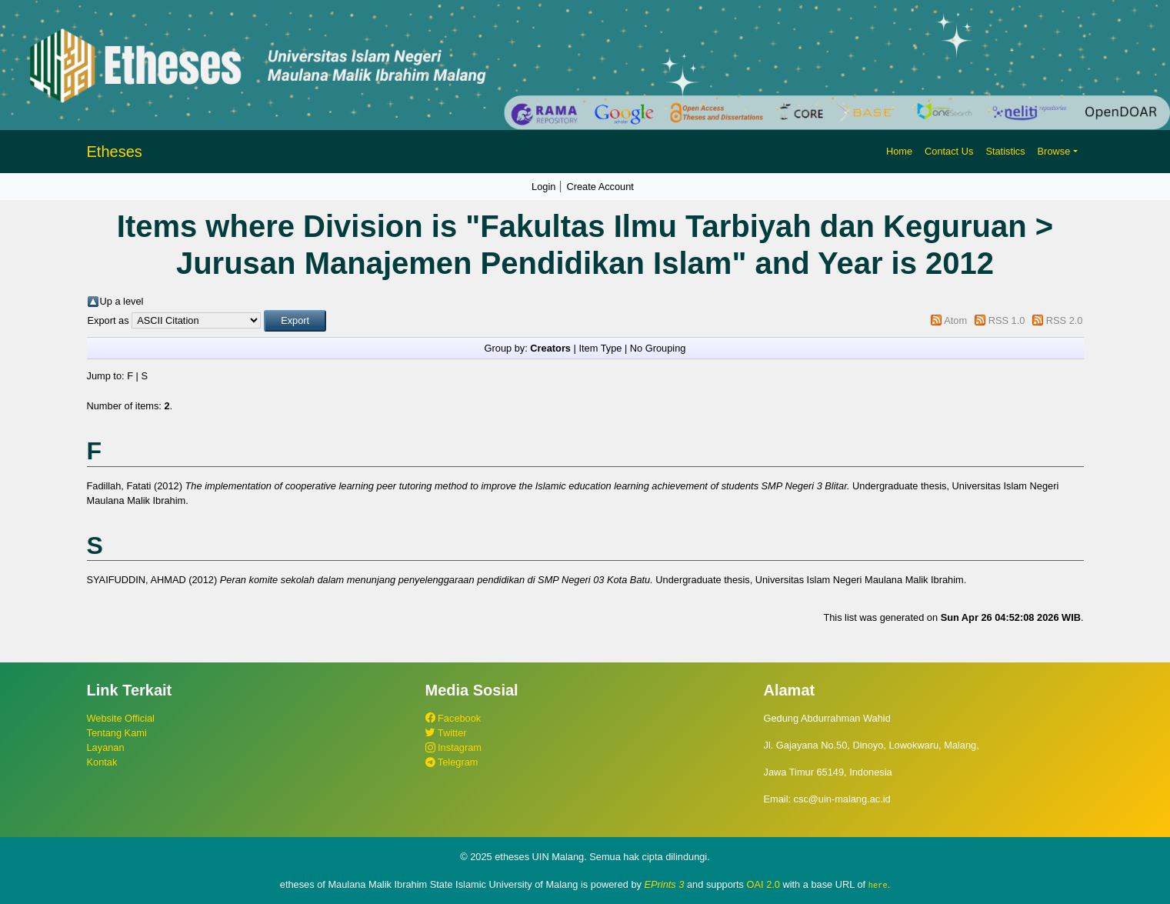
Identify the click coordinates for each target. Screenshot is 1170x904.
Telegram (451, 762)
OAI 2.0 (763, 884)
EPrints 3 (665, 884)
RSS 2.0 (1064, 320)
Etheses (114, 151)
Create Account (600, 186)
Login (543, 186)
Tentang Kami (117, 733)
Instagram (453, 747)
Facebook (453, 718)
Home (899, 151)
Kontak (102, 762)
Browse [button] (1054, 151)
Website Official (121, 718)
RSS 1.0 (1006, 320)
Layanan (106, 747)
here (878, 884)
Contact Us (949, 151)
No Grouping (658, 348)
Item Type (600, 348)
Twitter (446, 733)
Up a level (122, 301)
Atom (955, 320)
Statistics (1005, 151)
